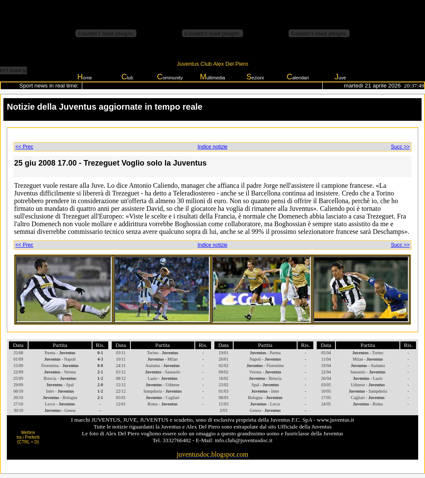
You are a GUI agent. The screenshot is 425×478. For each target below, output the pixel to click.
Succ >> (400, 147)
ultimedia (212, 77)
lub (127, 77)
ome (84, 77)
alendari (297, 77)
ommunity (170, 77)
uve (340, 77)
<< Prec (24, 147)
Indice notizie (212, 147)
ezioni (255, 77)
